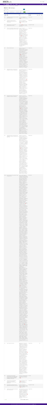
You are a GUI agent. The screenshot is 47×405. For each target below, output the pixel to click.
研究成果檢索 (7, 4)
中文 (40, 1)
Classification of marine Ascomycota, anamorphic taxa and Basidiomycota (12, 17)
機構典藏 (16, 4)
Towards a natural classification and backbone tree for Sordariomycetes (12, 389)
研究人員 (11, 4)
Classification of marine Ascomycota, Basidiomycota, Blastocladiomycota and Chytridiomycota (11, 21)
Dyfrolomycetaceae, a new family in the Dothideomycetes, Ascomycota (11, 25)
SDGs (19, 4)
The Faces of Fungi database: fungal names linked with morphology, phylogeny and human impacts (13, 28)
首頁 (4, 4)
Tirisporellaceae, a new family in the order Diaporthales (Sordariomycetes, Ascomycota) (12, 385)
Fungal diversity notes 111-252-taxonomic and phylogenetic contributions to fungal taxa (12, 96)
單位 (13, 4)
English (43, 1)
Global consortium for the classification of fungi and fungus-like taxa (12, 175)
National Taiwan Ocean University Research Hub (8, 5)
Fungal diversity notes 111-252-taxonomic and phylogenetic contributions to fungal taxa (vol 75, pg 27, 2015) (13, 136)
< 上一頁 (5, 13)
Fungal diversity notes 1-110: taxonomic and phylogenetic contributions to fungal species (12, 69)
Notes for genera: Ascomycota (10, 343)
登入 (43, 4)
